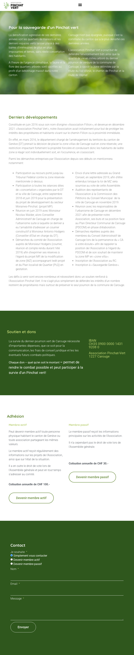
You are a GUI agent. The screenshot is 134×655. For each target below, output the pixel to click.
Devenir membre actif (26, 559)
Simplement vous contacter (30, 555)
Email (14, 583)
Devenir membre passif (27, 564)
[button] (80, 4)
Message (16, 598)
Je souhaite (17, 552)
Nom (13, 569)
